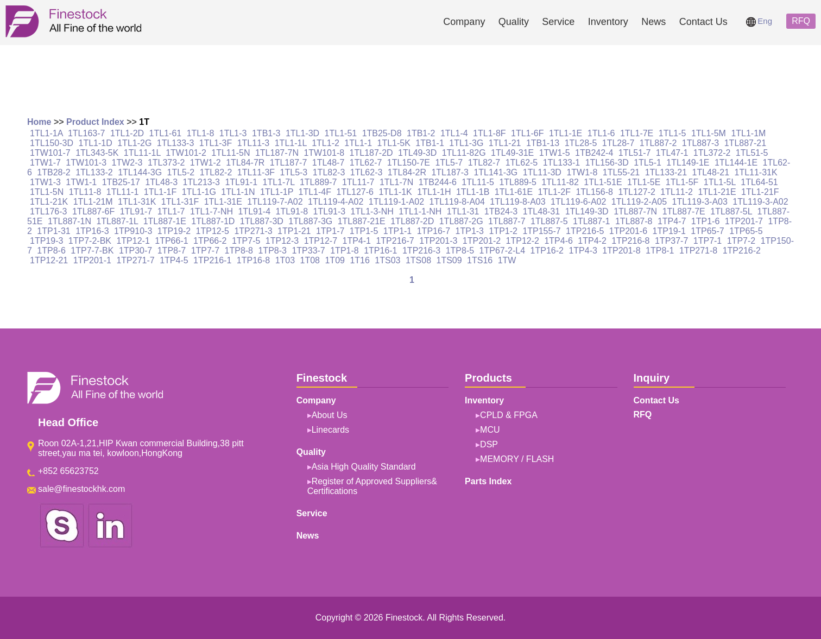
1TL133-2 (94, 172)
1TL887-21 (745, 143)
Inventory (608, 21)
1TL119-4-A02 (335, 201)
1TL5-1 (647, 162)
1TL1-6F (527, 133)
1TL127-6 (355, 192)
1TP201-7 (744, 221)
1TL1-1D (95, 143)
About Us (330, 415)
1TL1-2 (325, 143)
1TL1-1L (291, 143)
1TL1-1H (434, 192)
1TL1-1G (199, 192)
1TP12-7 (320, 240)
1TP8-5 (460, 250)
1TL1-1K (395, 192)
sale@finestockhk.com (81, 489)
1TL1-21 (505, 143)
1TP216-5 (585, 231)
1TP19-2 (174, 231)
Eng (759, 21)
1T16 (359, 260)
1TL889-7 (318, 182)
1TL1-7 (171, 211)
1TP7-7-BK (92, 250)
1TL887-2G (461, 221)
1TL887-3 (700, 143)
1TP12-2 (522, 240)
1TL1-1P (276, 192)
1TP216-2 (742, 250)
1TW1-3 (45, 182)
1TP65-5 (745, 231)
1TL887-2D (412, 221)
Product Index (95, 121)
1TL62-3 (366, 172)
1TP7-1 (707, 240)
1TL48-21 (711, 172)
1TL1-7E (636, 133)
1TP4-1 (356, 240)
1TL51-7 (634, 152)
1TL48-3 (161, 182)
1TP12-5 (212, 231)
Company (464, 21)
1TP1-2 (503, 231)
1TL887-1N (69, 221)
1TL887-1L (117, 221)
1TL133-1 (561, 162)
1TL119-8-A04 (457, 201)
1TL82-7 (484, 162)
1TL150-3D (51, 143)
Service (558, 21)
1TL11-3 (253, 143)
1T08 (310, 260)
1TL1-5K (393, 143)
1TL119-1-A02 (396, 201)
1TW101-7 (50, 152)
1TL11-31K (755, 172)
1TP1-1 (397, 231)
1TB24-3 (500, 211)
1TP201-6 (628, 231)
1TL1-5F (682, 182)
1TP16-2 (547, 250)
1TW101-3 (86, 162)
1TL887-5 (549, 221)
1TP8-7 (171, 250)
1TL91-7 (136, 211)
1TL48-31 (541, 211)
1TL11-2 (676, 192)
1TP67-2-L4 (502, 250)
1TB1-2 (421, 133)
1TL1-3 (233, 133)
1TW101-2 (186, 152)
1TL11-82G (464, 152)
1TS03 (387, 260)
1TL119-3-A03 (700, 201)
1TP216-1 (212, 260)
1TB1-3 (266, 133)
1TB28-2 (53, 172)
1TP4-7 (672, 221)
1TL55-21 (621, 172)
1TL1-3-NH (372, 211)
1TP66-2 (209, 240)
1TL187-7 (288, 162)
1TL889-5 (517, 182)
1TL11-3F (256, 172)
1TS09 (449, 260)
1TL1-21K (49, 201)
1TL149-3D (587, 211)
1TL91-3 (329, 211)
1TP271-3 (253, 231)
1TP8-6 (51, 250)
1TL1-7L (278, 182)
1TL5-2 (181, 172)
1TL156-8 (594, 192)
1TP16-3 (92, 231)
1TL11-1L (142, 152)
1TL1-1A (46, 133)
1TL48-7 (328, 162)
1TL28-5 (581, 143)
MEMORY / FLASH (517, 459)
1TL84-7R (245, 162)
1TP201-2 (482, 240)
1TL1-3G (466, 143)
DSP (489, 444)
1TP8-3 (272, 250)
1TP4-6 (558, 240)
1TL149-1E (687, 162)
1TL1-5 (672, 133)
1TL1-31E (223, 201)
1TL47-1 (672, 152)
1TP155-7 (541, 231)
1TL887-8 (634, 221)
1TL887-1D (213, 221)
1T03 (285, 260)
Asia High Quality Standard (364, 466)
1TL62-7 (366, 162)
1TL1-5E (643, 182)
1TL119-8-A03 (517, 201)
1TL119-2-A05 (639, 201)
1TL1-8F (489, 133)
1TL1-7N (396, 182)
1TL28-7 (618, 143)
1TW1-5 (554, 152)
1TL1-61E (514, 192)
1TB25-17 (121, 182)
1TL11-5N (230, 152)
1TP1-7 (330, 231)
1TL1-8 (200, 133)
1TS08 (418, 260)
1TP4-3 (583, 250)
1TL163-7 (86, 133)
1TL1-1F (160, 192)
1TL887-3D (261, 221)
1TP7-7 (205, 250)
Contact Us (703, 21)
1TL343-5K (96, 152)
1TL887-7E (683, 211)
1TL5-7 (449, 162)
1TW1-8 (581, 172)
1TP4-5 (174, 260)
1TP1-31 (53, 231)
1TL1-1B (472, 192)
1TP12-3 (282, 240)
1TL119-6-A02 (578, 201)
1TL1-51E (603, 182)
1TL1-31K (137, 201)
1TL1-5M (708, 133)
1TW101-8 (324, 152)
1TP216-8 (630, 240)
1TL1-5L (720, 182)
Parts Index (488, 481)
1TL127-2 (636, 192)
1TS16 (479, 260)
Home (39, 121)
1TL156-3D (607, 162)
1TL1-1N (238, 192)
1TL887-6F (93, 211)
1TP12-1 (132, 240)
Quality (513, 21)
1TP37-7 (671, 240)
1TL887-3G (310, 221)
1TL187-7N (277, 152)
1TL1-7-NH (211, 211)
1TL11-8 (85, 192)
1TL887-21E (362, 221)
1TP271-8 (698, 250)
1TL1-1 (358, 143)
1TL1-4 (454, 133)
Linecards (330, 429)
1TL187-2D (371, 152)
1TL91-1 (241, 182)
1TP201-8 (621, 250)
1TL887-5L (731, 211)
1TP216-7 (395, 240)
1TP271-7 (135, 260)
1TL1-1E (565, 133)
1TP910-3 (133, 231)
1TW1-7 (45, 162)
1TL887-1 (591, 221)
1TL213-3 (201, 182)
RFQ (801, 21)
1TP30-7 (135, 250)
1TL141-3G (495, 172)
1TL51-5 (752, 152)
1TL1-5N (47, 192)
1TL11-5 (478, 182)
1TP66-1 (171, 240)
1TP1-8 (344, 250)
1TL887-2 (658, 143)
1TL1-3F (215, 143)
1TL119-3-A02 (760, 201)
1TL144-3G (140, 172)
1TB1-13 (542, 143)
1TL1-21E (717, 192)
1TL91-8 (292, 211)
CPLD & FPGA (509, 415)
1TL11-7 (358, 182)
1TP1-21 (294, 231)
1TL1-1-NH (420, 211)
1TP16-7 (433, 231)
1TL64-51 (759, 182)
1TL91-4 (254, 211)
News (653, 21)
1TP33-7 (308, 250)
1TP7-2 (741, 240)
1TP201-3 (438, 240)
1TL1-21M (93, 201)
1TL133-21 (666, 172)
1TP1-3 (470, 231)
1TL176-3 (48, 211)
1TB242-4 (594, 152)
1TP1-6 (705, 221)
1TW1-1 (81, 182)
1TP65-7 (707, 231)
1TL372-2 (712, 152)
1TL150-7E (408, 162)
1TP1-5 (364, 231)
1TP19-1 (669, 231)
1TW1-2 (205, 162)
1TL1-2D (127, 133)
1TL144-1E (736, 162)
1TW (507, 260)
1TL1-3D (302, 133)
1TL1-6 (601, 133)
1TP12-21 (49, 260)
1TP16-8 (253, 260)
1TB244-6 (438, 182)
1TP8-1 (660, 250)
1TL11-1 (122, 192)
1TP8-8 (239, 250)
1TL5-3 (294, 172)
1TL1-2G (134, 143)
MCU (490, 429)
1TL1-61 (165, 133)
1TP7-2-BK (89, 240)
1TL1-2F (554, 192)
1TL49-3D (417, 152)
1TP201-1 (92, 260)
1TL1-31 (463, 211)
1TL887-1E (164, 221)
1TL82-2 (216, 172)
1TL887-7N (635, 211)
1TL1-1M (748, 133)
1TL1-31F (180, 201)
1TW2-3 (127, 162)
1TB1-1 (429, 143)
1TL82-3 (329, 172)
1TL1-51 (341, 133)
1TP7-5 (246, 240)
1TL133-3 (175, 143)
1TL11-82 (560, 182)
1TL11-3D (542, 172)
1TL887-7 (507, 221)
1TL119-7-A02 (274, 201)
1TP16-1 (380, 250)
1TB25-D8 (382, 133)
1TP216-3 (421, 250)
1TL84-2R (407, 172)
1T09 (334, 260)
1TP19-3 (46, 240)
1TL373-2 (166, 162)
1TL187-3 (450, 172)
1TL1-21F (760, 192)
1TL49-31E (512, 152)
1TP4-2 (592, 240)
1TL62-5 (522, 162)
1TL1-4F (315, 192)
